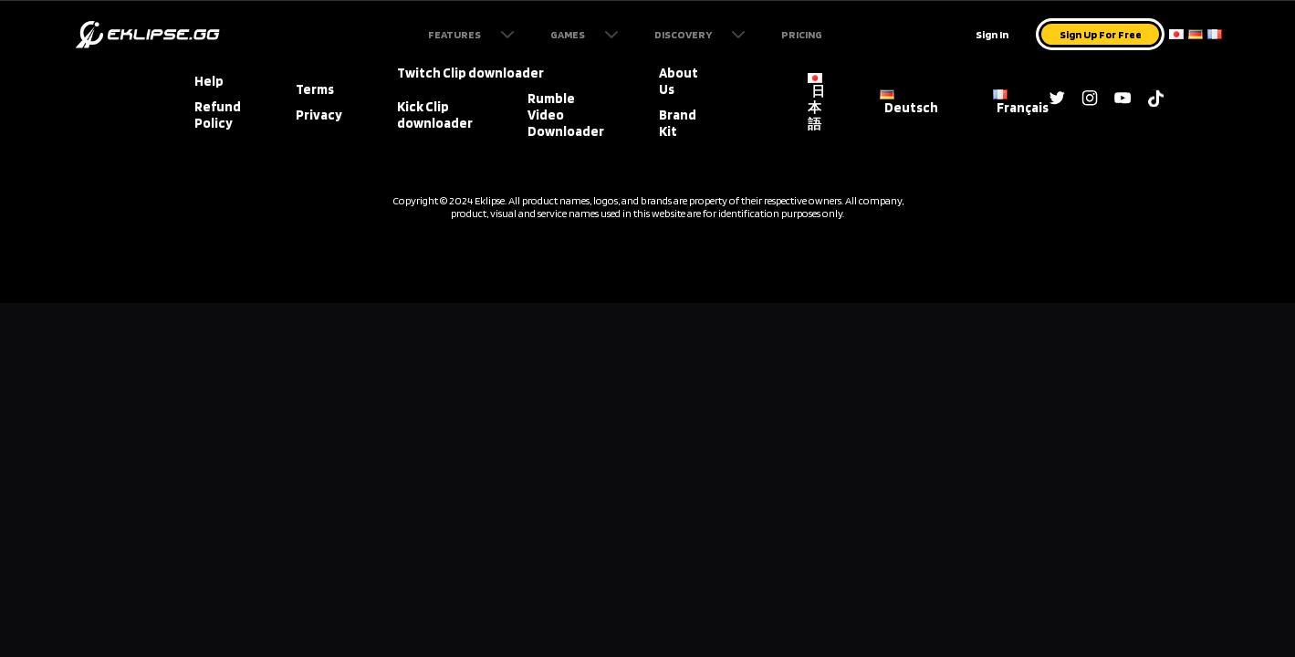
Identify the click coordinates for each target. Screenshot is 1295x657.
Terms (315, 89)
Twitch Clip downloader (470, 73)
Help (209, 81)
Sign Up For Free (1101, 34)
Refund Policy (217, 115)
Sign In (992, 34)
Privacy (319, 115)
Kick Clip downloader (435, 115)
